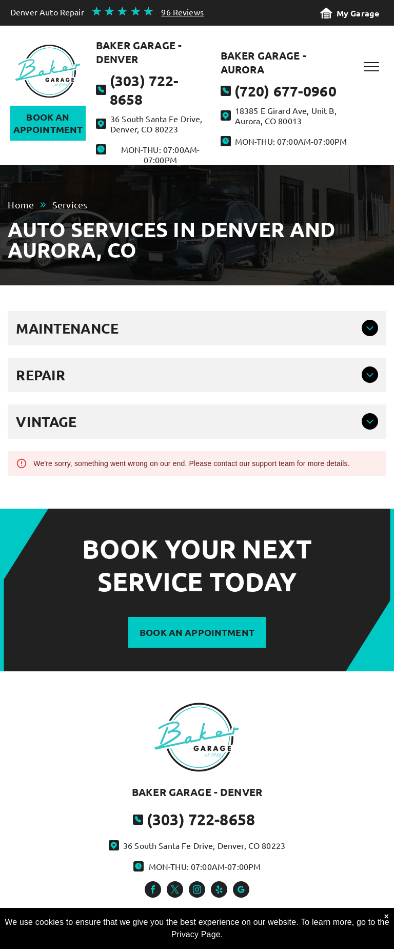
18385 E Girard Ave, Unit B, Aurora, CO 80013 (286, 115)
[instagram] (197, 890)
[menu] (371, 66)
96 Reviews (182, 12)
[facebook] (153, 890)
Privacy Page (196, 934)
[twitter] (175, 890)
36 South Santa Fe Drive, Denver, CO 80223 (156, 123)
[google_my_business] (241, 890)
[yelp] (219, 890)
